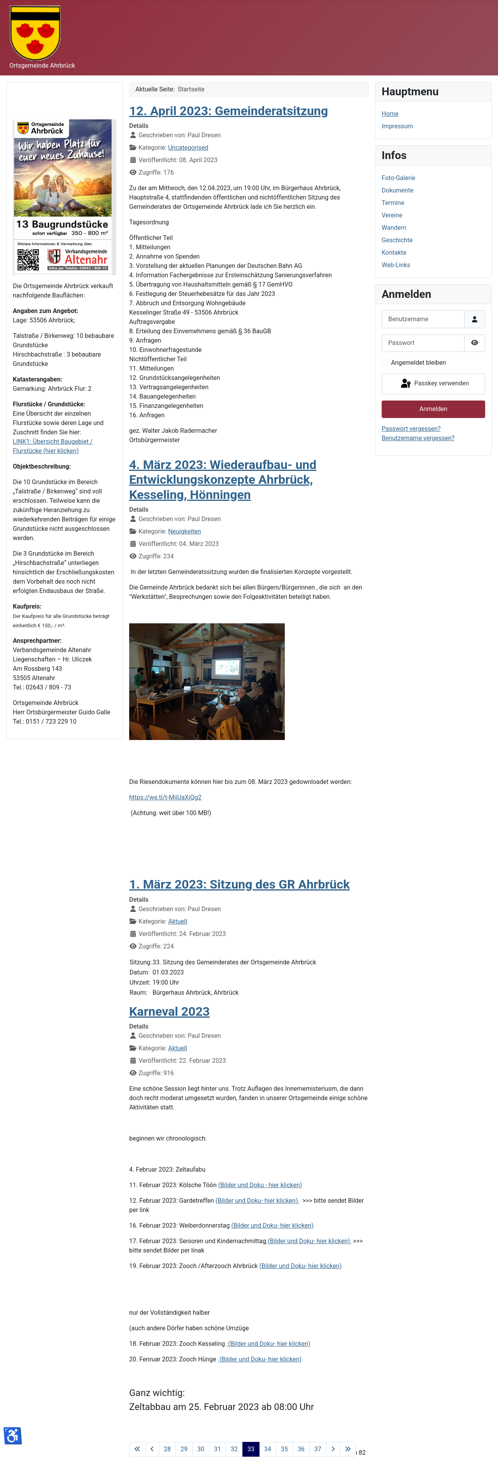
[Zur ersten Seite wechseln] (137, 1449)
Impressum (397, 126)
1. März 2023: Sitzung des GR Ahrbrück (239, 884)
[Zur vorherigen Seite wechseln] (152, 1449)
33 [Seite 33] (250, 1449)
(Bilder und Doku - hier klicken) (260, 1185)
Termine (393, 202)
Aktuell (177, 921)
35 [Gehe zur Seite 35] (284, 1449)
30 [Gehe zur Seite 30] (200, 1449)
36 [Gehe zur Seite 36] (301, 1449)
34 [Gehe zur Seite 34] (267, 1449)
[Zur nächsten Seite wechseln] (333, 1449)
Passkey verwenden (434, 384)
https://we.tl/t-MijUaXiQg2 (165, 797)
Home (390, 113)
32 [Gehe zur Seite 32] (234, 1449)
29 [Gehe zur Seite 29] (184, 1449)
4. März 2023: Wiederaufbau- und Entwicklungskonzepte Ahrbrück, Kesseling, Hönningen (222, 479)
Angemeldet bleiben (418, 362)
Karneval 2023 (169, 1011)
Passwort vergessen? (411, 428)
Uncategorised (188, 147)
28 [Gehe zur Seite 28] (167, 1449)
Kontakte (394, 252)
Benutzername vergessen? (418, 438)
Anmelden (433, 409)
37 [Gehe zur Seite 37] (317, 1449)
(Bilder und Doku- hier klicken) (257, 1200)
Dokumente (398, 190)
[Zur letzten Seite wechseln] (348, 1449)
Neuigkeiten (184, 531)
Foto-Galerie (398, 178)
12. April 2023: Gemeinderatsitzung (228, 110)
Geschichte (397, 240)
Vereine (392, 215)
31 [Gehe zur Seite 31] (217, 1449)
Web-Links (396, 265)
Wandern (394, 227)
